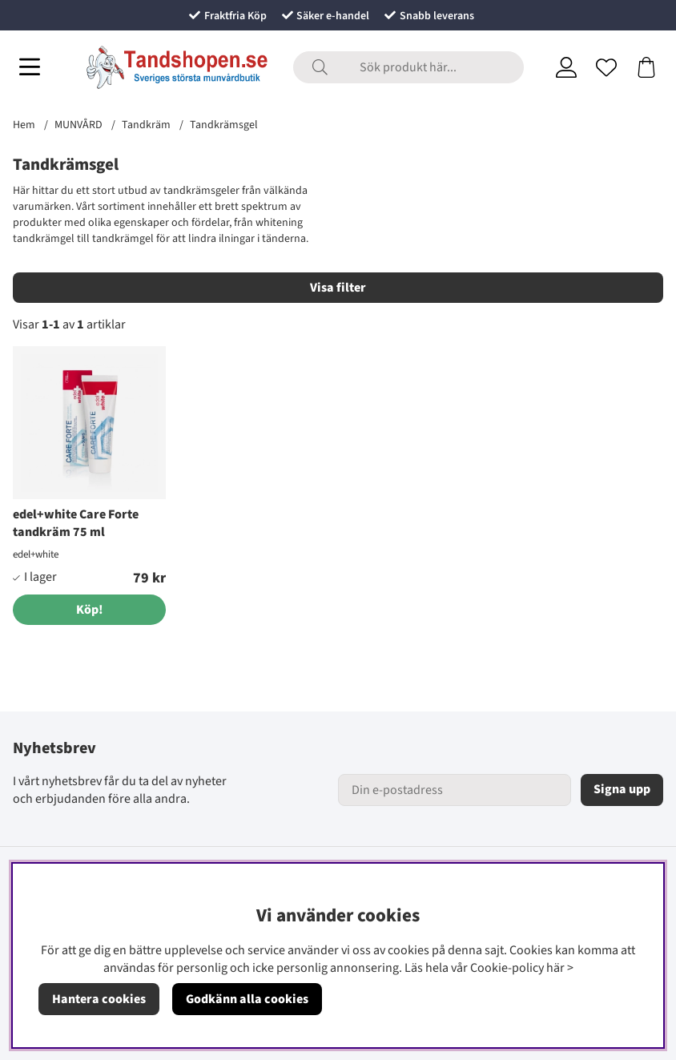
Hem (24, 125)
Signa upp (622, 789)
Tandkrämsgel (224, 125)
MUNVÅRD (78, 125)
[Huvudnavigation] (29, 67)
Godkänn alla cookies (247, 999)
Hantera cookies (99, 999)
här (555, 968)
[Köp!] (89, 609)
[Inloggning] (566, 67)
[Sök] (408, 67)
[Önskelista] (606, 67)
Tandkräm (146, 125)
